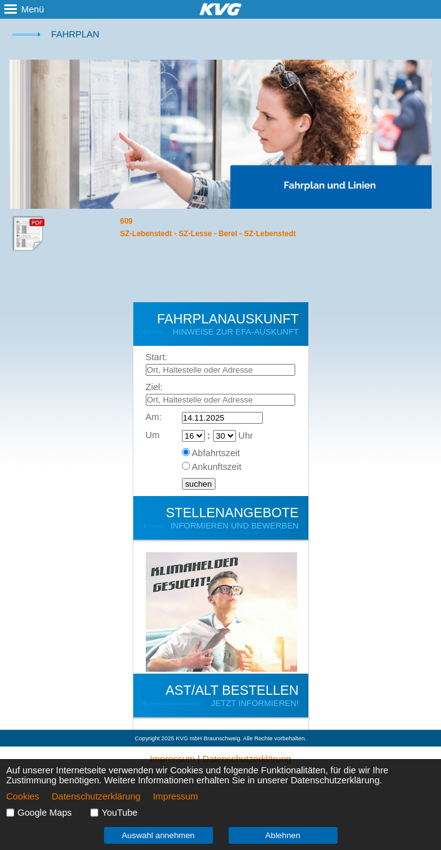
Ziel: (154, 387)
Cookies (22, 796)
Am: (154, 417)
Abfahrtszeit (216, 453)
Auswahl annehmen (157, 835)
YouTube (120, 813)
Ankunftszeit (217, 467)
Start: (157, 357)
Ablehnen (282, 835)
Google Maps (44, 813)
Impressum (175, 796)
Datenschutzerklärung (96, 796)
